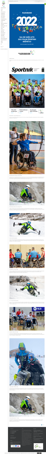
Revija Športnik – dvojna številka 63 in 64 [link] (14, 115)
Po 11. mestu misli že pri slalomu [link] (13, 300)
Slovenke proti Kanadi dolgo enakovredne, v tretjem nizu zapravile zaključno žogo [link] (38, 431)
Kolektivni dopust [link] (11, 58)
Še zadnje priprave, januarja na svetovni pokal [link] (15, 175)
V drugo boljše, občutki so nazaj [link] (13, 386)
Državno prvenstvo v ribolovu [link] (37, 440)
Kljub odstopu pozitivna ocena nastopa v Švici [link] (15, 206)
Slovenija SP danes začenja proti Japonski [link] (37, 436)
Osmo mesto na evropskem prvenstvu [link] (38, 433)
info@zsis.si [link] (13, 432)
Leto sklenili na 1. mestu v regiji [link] (13, 269)
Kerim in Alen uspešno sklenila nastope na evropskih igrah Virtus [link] (38, 439)
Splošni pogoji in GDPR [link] (13, 437)
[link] (45, 4)
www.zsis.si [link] (13, 433)
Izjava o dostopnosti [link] (12, 438)
